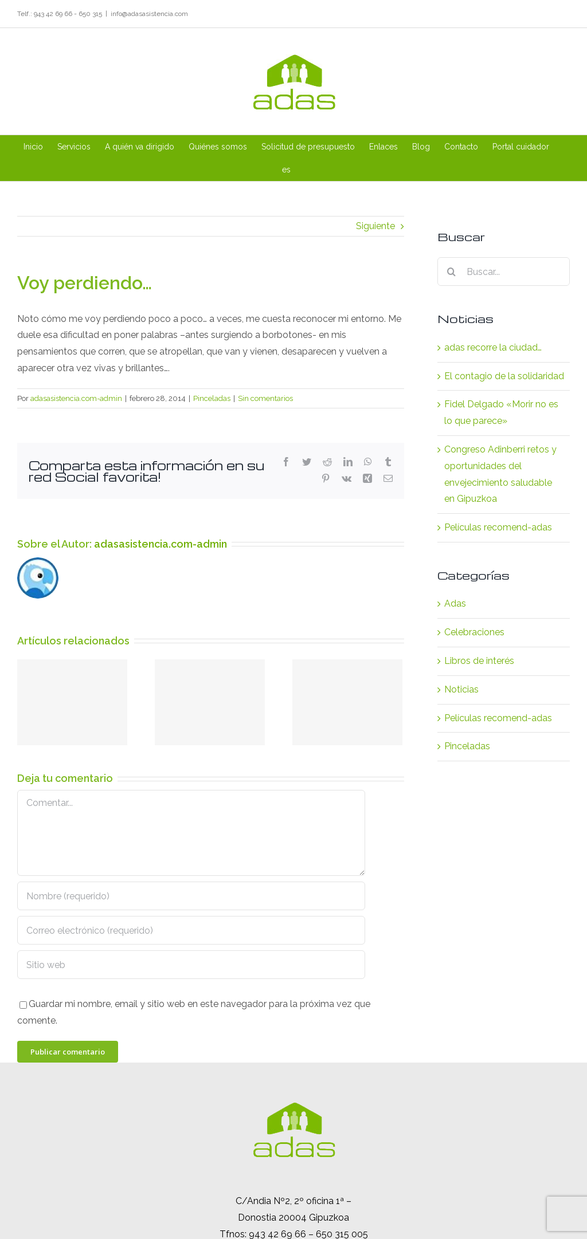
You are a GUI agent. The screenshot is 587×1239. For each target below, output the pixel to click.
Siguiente (375, 226)
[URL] (191, 964)
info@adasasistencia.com (149, 14)
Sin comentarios (265, 398)
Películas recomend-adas (498, 527)
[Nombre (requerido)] (191, 896)
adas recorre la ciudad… (493, 347)
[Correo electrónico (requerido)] (191, 930)
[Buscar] (451, 271)
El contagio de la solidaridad (504, 376)
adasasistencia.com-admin (76, 398)
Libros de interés (479, 660)
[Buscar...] (503, 271)
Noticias (461, 689)
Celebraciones (474, 632)
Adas (455, 603)
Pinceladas (211, 398)
